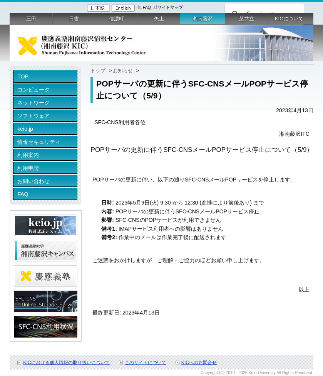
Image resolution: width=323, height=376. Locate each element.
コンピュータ (33, 90)
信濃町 (116, 19)
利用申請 (28, 168)
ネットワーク (33, 103)
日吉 (74, 19)
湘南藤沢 (202, 19)
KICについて (289, 19)
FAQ (147, 7)
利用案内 (28, 155)
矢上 (159, 19)
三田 (31, 19)
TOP (22, 76)
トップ (97, 70)
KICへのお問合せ (199, 362)
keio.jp (25, 129)
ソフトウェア (33, 116)
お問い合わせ (33, 181)
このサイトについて (145, 362)
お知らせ (123, 70)
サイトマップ (170, 7)
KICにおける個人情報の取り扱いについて (66, 362)
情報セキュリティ (38, 142)
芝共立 (246, 19)
